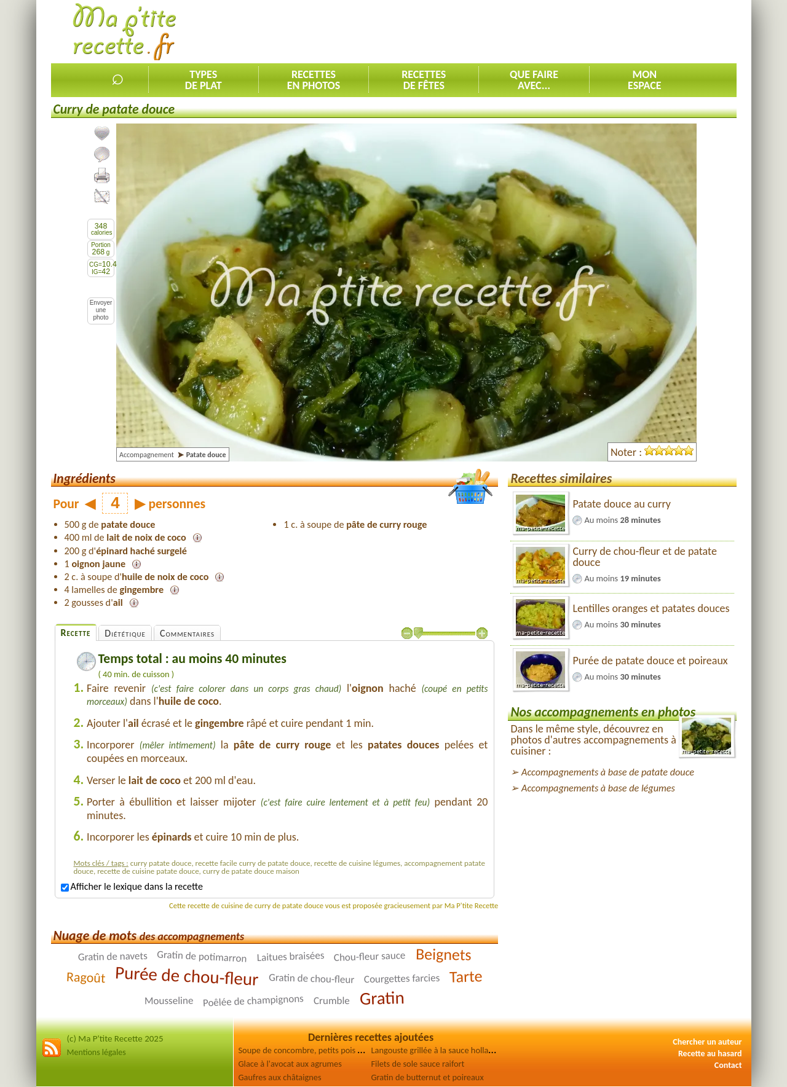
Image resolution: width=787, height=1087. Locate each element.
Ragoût (86, 977)
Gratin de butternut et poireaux (427, 1077)
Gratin (382, 998)
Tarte (466, 976)
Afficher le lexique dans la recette (132, 886)
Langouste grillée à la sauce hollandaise (441, 1050)
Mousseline (169, 1000)
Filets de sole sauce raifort (418, 1063)
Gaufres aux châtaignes (280, 1077)
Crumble (332, 1000)
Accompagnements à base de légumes (598, 788)
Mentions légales (96, 1052)
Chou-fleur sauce (370, 956)
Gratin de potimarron (202, 956)
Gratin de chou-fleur (312, 978)
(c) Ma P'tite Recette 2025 (115, 1038)
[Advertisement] (513, 31)
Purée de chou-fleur (187, 976)
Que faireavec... (534, 80)
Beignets (444, 954)
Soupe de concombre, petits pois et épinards (318, 1050)
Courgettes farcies (402, 978)
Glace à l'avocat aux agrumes (290, 1063)
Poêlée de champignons (253, 1001)
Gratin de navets (112, 956)
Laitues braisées (290, 956)
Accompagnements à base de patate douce (607, 772)
